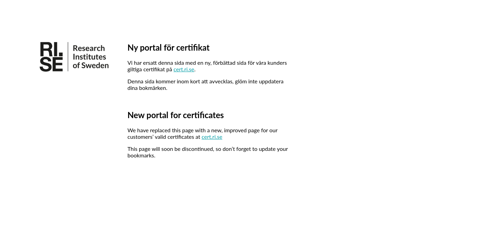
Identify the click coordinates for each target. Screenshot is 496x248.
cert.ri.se (184, 69)
